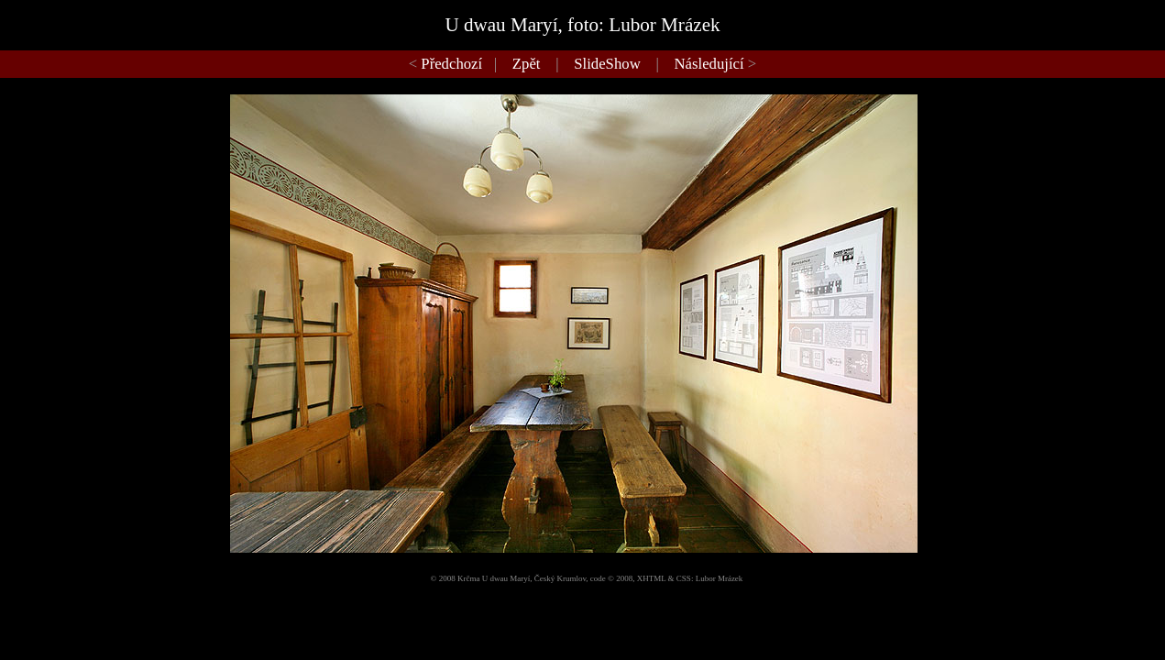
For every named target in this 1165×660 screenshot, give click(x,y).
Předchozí (451, 63)
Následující (709, 63)
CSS (683, 578)
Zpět (526, 63)
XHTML (651, 578)
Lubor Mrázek (719, 578)
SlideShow (607, 63)
